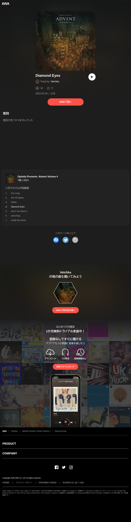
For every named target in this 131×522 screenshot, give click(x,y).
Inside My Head (18, 220)
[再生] (92, 77)
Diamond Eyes (61, 431)
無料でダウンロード (65, 366)
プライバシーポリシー (24, 483)
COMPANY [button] (9, 453)
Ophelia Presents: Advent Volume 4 (38, 176)
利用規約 (6, 483)
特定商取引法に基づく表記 (73, 483)
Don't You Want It (19, 211)
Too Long (15, 193)
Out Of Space (17, 197)
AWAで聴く (65, 102)
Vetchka (55, 81)
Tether (14, 202)
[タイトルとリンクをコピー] (75, 240)
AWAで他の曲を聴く (65, 310)
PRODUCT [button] (9, 443)
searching (15, 216)
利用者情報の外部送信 (48, 483)
